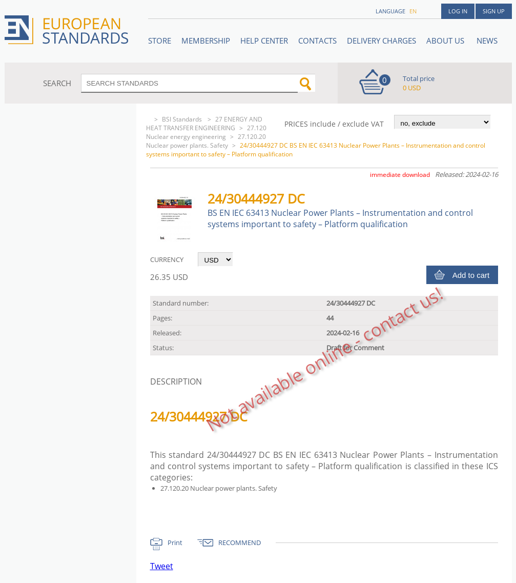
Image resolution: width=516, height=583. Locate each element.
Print (175, 542)
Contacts (317, 40)
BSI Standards (182, 119)
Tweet (161, 566)
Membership (205, 40)
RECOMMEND (239, 542)
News (487, 40)
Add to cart (471, 275)
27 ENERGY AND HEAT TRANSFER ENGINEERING (204, 123)
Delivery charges (381, 40)
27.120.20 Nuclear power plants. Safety (206, 141)
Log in (457, 11)
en (413, 11)
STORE (159, 40)
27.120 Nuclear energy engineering (206, 132)
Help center (264, 40)
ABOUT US (446, 40)
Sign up (494, 11)
